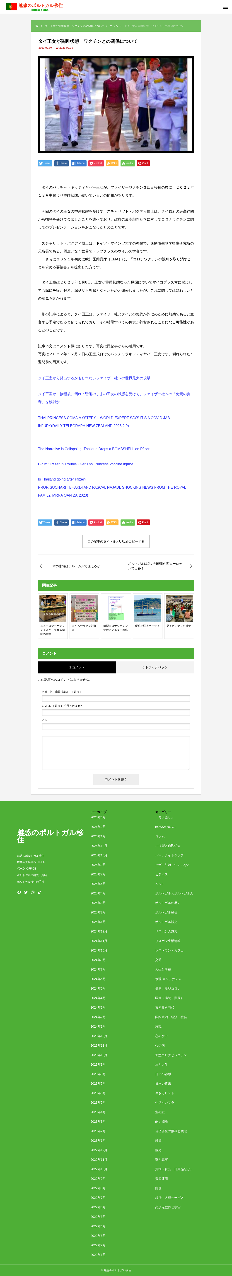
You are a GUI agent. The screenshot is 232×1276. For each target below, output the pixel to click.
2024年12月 (99, 931)
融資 (158, 1140)
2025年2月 (98, 912)
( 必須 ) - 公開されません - (63, 705)
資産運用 (161, 1178)
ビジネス (161, 874)
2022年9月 (98, 1178)
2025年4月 (98, 893)
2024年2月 (98, 1017)
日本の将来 (163, 1083)
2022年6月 (98, 1207)
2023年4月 (98, 1112)
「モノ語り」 (164, 817)
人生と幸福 (163, 969)
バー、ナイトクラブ (169, 855)
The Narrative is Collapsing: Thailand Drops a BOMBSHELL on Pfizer (94, 449)
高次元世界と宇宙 (168, 1207)
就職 (158, 1026)
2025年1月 (98, 922)
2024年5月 (98, 988)
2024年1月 (98, 1026)
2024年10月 (99, 950)
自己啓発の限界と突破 (171, 1131)
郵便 (158, 1188)
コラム (160, 836)
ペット (160, 884)
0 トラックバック (155, 667)
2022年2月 (98, 1245)
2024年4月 (98, 998)
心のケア (161, 1036)
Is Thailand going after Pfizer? (62, 479)
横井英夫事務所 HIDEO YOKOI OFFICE (31, 865)
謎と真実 (161, 1159)
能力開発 (161, 1121)
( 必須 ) (61, 691)
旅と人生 (161, 1064)
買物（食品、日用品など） (174, 1169)
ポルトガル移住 (166, 912)
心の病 (160, 1045)
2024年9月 (98, 960)
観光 (158, 1150)
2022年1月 (98, 1255)
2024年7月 (98, 969)
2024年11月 (99, 941)
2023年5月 (98, 1102)
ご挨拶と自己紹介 (168, 846)
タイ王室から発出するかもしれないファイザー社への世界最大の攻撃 (94, 378)
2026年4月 (98, 817)
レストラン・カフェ (169, 950)
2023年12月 (99, 1036)
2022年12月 (99, 1150)
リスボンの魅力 (166, 931)
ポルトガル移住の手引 (30, 881)
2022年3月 (98, 1236)
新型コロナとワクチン (171, 1055)
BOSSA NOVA (165, 827)
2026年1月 (98, 836)
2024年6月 (98, 979)
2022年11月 (99, 1159)
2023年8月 (98, 1074)
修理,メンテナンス (168, 979)
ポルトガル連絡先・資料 (33, 875)
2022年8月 (98, 1188)
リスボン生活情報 (168, 941)
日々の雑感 (163, 1074)
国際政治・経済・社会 (171, 1017)
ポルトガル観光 (166, 922)
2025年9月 (98, 865)
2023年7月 (98, 1083)
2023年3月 (98, 1121)
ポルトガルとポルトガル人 (174, 893)
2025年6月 (98, 884)
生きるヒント (164, 1093)
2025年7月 (98, 874)
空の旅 (160, 1112)
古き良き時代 (164, 1007)
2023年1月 (98, 1140)
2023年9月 (98, 1064)
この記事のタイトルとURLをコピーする (116, 541)
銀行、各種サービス (169, 1197)
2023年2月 (98, 1131)
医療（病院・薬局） (169, 998)
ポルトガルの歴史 (168, 903)
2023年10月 (99, 1055)
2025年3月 (98, 903)
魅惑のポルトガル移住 (30, 855)
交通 (158, 960)
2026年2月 (98, 827)
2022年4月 (98, 1226)
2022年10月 (99, 1169)
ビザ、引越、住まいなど (172, 865)
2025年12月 (99, 846)
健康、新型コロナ (168, 988)
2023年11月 (99, 1045)
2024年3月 (98, 1007)
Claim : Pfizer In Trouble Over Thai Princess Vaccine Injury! (85, 464)
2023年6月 (98, 1093)
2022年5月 (98, 1216)
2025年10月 (99, 855)
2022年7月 (98, 1197)
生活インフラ (164, 1102)
